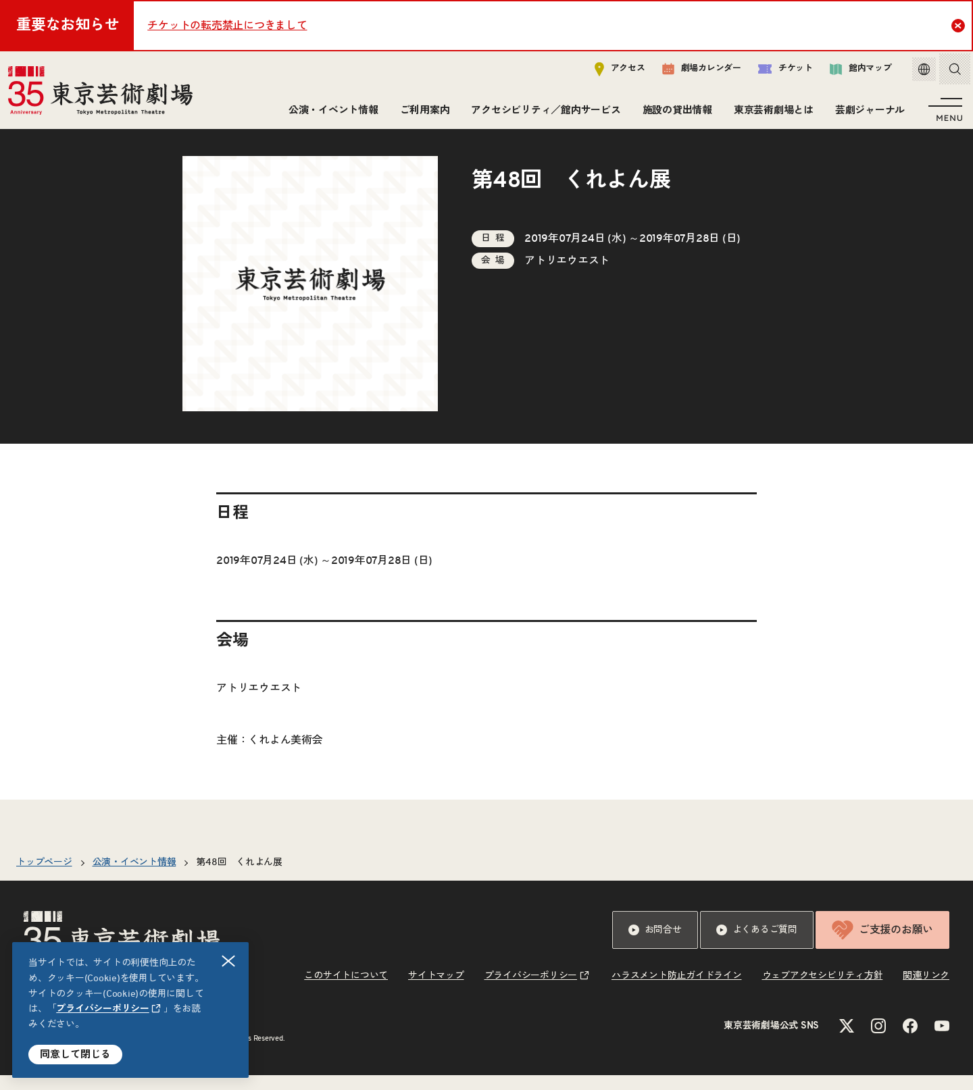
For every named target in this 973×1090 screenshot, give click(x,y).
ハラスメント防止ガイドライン (677, 990)
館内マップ (851, 72)
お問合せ (655, 944)
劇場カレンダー (691, 72)
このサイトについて (346, 990)
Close (960, 25)
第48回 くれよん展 (239, 877)
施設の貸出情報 (674, 113)
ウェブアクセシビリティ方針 (822, 990)
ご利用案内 (422, 113)
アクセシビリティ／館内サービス (543, 113)
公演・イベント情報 (331, 113)
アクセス (609, 72)
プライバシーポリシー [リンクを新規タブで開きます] (102, 1009)
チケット (775, 72)
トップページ (44, 877)
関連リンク (926, 990)
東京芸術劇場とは (771, 113)
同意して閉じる (75, 1054)
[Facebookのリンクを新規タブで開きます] (910, 1040)
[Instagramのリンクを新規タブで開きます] (878, 1040)
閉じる (229, 961)
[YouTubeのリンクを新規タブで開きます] (941, 1040)
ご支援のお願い (882, 944)
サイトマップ (436, 990)
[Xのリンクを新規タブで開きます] (846, 1040)
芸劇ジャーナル (867, 113)
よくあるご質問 (756, 944)
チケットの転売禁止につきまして (227, 25)
